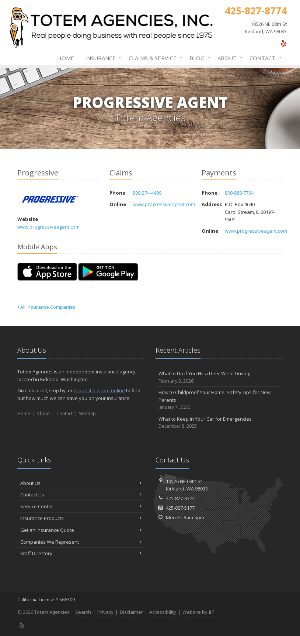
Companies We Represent (81, 541)
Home (65, 58)
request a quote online (99, 390)
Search (83, 612)
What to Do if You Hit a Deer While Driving (219, 377)
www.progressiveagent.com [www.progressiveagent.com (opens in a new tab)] (48, 226)
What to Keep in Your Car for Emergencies (219, 423)
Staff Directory (81, 553)
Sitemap (87, 413)
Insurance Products (81, 518)
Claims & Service (154, 58)
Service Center (81, 506)
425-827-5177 (180, 508)
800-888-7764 (239, 192)
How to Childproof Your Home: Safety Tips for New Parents (219, 400)
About (228, 58)
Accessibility (162, 612)
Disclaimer (131, 612)
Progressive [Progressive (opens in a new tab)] (50, 199)
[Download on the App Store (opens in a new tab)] (47, 272)
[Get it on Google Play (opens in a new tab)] (108, 272)
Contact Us (81, 494)
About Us (81, 483)
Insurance (102, 58)
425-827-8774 (180, 498)
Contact (264, 58)
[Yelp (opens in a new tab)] (283, 43)
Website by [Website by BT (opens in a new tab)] (198, 612)
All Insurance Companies (46, 307)
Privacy (105, 612)
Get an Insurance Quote (81, 530)
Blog (198, 58)
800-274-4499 (147, 192)
